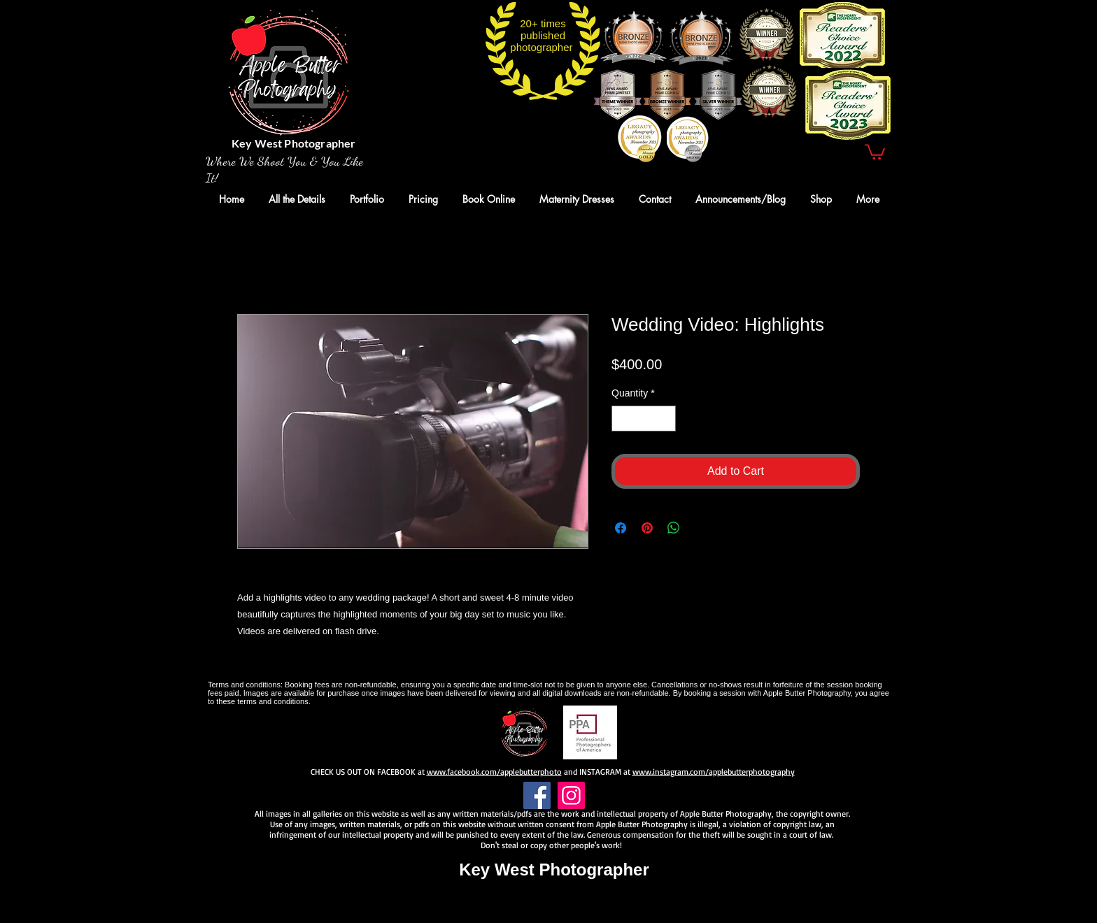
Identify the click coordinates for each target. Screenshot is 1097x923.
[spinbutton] (643, 418)
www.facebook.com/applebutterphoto (494, 771)
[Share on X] (700, 528)
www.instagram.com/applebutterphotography (713, 771)
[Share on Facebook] (620, 528)
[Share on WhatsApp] (673, 528)
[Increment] (665, 418)
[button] (875, 151)
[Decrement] (622, 418)
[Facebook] (537, 795)
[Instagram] (571, 795)
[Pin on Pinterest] (647, 528)
